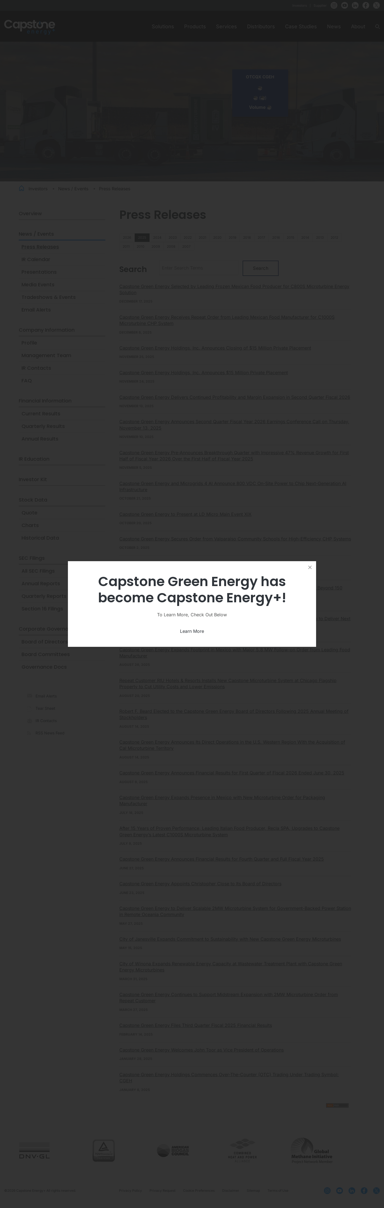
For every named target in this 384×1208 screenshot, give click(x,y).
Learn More (192, 631)
